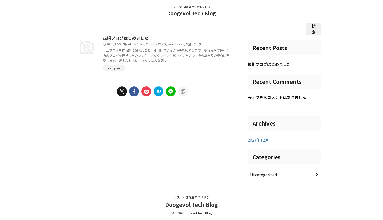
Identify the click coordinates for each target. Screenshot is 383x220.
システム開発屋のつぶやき (191, 197)
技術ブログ (213, 44)
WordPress (197, 44)
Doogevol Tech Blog (191, 13)
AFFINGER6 (159, 44)
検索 (314, 29)
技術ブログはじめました (148, 38)
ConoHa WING (178, 44)
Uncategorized (262, 174)
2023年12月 (257, 140)
